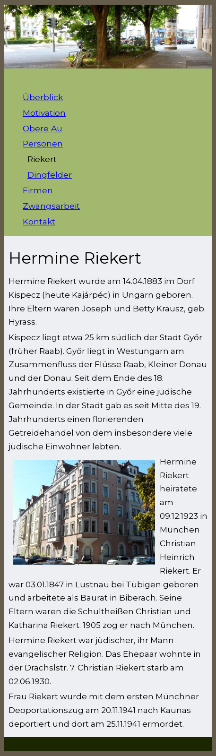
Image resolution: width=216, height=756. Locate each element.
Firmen (38, 190)
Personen (43, 143)
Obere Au (42, 128)
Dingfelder (49, 175)
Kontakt (39, 221)
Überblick (43, 97)
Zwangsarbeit (51, 206)
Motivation (44, 113)
